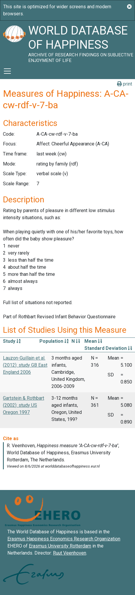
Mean (93, 341)
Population (54, 341)
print (124, 84)
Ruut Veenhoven (69, 553)
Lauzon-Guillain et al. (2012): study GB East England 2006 (25, 365)
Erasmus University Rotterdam (60, 546)
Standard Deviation (108, 348)
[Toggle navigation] (7, 71)
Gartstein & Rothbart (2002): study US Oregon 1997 (23, 405)
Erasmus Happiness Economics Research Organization (63, 539)
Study (12, 341)
